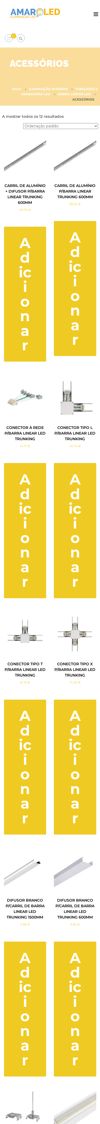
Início (16, 89)
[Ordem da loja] (60, 126)
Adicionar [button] (25, 294)
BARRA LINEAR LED (74, 94)
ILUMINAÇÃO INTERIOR (48, 89)
